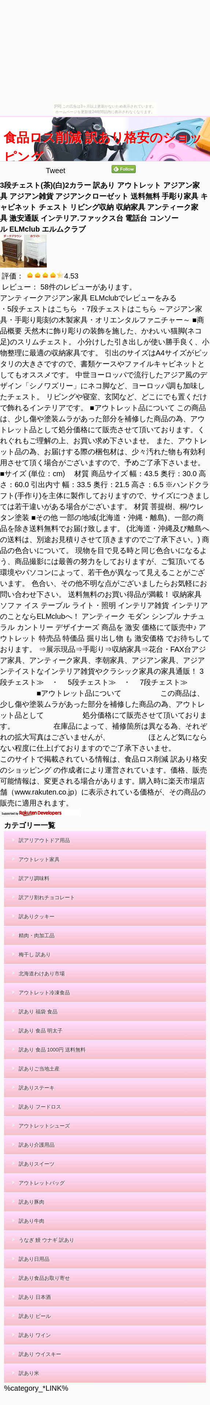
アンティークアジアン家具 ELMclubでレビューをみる (88, 298)
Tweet (55, 171)
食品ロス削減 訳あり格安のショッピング (103, 147)
